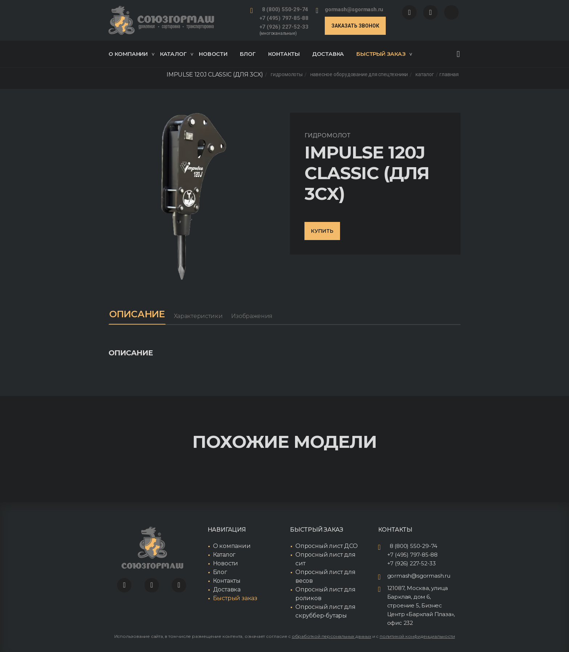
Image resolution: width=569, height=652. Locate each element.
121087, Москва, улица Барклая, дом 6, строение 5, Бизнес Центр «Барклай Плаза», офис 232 (421, 605)
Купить (322, 231)
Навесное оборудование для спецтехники (359, 75)
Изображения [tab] (255, 316)
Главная (449, 75)
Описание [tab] (138, 314)
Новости (213, 53)
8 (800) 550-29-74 (285, 9)
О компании (131, 53)
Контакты (284, 53)
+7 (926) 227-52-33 (283, 27)
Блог (248, 53)
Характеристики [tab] (201, 316)
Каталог (176, 53)
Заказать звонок (355, 26)
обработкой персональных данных (331, 636)
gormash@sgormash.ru (354, 9)
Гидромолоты (287, 75)
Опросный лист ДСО (326, 545)
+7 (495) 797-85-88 (283, 18)
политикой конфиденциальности (417, 636)
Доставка (328, 53)
